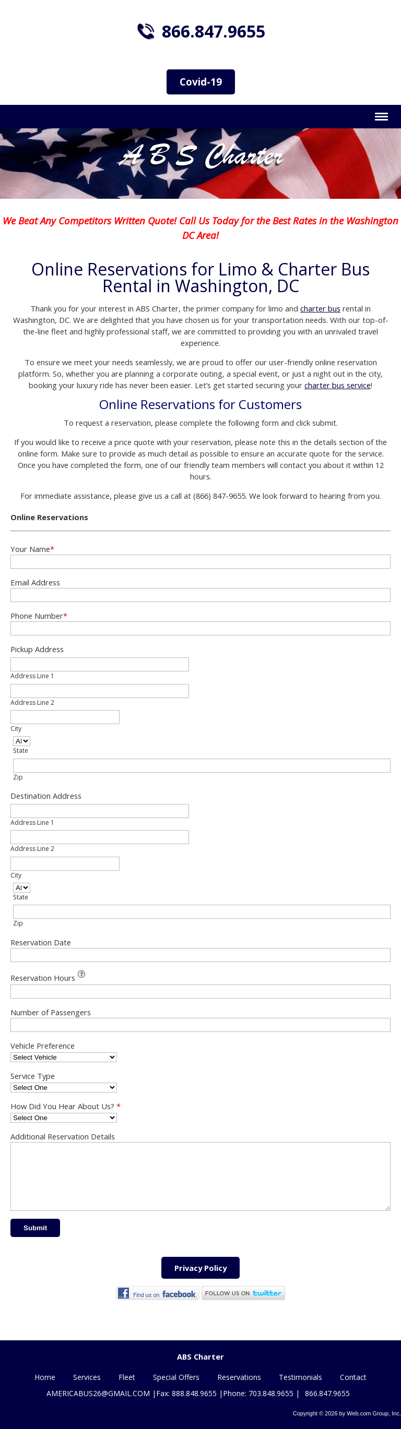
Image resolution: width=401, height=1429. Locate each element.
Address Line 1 (32, 675)
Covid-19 (201, 81)
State (20, 750)
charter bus (320, 308)
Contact (353, 1378)
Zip (18, 777)
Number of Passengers (50, 1012)
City (15, 728)
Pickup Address (37, 649)
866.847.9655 (213, 31)
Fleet (127, 1378)
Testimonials (300, 1378)
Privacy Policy (200, 1280)
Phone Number (38, 615)
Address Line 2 (32, 702)
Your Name (32, 549)
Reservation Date (40, 942)
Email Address (35, 582)
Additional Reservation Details (62, 1136)
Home (44, 1378)
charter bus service (337, 385)
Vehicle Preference (42, 1045)
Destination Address (45, 795)
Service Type (32, 1076)
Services (87, 1378)
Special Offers (176, 1378)
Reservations (239, 1378)
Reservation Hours (49, 976)
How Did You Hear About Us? (65, 1106)
